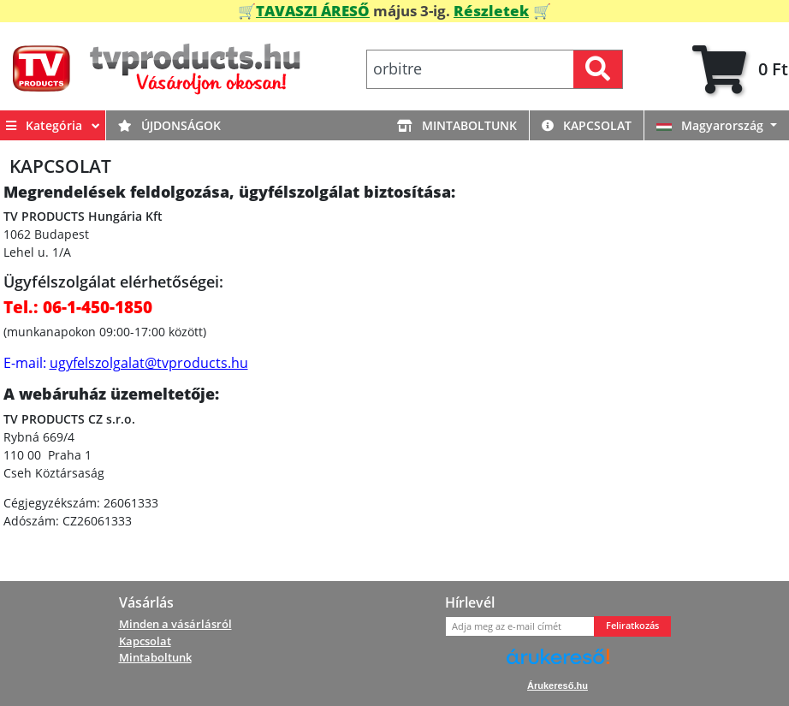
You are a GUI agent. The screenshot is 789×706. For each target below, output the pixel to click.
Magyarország (711, 125)
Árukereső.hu (557, 685)
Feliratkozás (632, 626)
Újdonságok (169, 125)
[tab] (740, 69)
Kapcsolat (587, 125)
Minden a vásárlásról (175, 624)
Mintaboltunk (457, 125)
